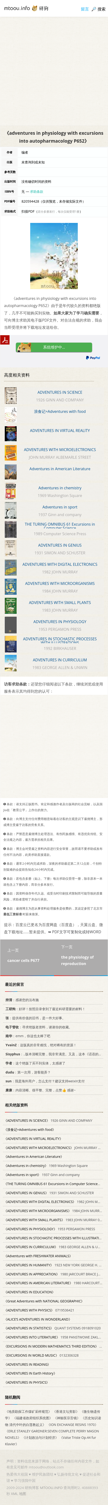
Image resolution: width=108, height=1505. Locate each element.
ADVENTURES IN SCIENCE (60, 392)
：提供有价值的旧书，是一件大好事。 (34, 1018)
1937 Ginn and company (42, 1174)
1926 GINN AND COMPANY (48, 1120)
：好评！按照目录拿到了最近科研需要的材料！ (44, 1009)
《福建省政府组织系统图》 (33, 1418)
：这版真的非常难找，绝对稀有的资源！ (40, 1045)
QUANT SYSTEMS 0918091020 (52, 1328)
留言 (85, 9)
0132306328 (41, 1355)
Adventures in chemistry (59, 488)
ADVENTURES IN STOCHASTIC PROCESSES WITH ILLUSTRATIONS (60, 641)
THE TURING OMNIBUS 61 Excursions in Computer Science (60, 526)
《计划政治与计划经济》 (40, 1437)
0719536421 (39, 1310)
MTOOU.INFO (51, 1487)
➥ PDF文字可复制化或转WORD (74, 931)
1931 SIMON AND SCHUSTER (49, 1192)
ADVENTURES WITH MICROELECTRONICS (60, 450)
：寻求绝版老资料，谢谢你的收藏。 (38, 1027)
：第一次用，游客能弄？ (27, 1072)
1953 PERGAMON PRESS (49, 1228)
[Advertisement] (54, 71)
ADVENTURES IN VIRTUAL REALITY (60, 430)
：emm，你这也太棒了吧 (27, 1036)
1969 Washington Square (46, 1165)
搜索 (102, 9)
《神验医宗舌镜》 (67, 1418)
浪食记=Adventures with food (60, 411)
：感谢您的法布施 (21, 1000)
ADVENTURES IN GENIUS (60, 545)
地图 (22, 1493)
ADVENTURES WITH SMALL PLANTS (60, 602)
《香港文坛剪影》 (66, 1411)
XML (14, 1493)
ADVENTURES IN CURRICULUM (60, 660)
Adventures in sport (59, 507)
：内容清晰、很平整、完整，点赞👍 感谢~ (40, 1090)
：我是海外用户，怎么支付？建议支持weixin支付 (44, 1081)
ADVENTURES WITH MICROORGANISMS (60, 583)
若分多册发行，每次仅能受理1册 (58, 212)
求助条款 (36, 191)
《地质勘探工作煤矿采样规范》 (28, 1411)
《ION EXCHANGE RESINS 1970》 (72, 1424)
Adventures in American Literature (59, 469)
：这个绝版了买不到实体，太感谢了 (34, 1063)
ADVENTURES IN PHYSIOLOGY (60, 622)
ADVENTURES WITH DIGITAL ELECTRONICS (59, 564)
